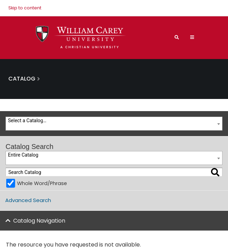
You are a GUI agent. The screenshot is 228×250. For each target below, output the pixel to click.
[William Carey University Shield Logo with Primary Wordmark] (81, 37)
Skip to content (24, 8)
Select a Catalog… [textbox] (27, 120)
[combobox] (114, 124)
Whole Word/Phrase (42, 183)
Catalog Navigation (39, 221)
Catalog (21, 79)
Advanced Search (28, 200)
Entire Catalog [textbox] (23, 155)
